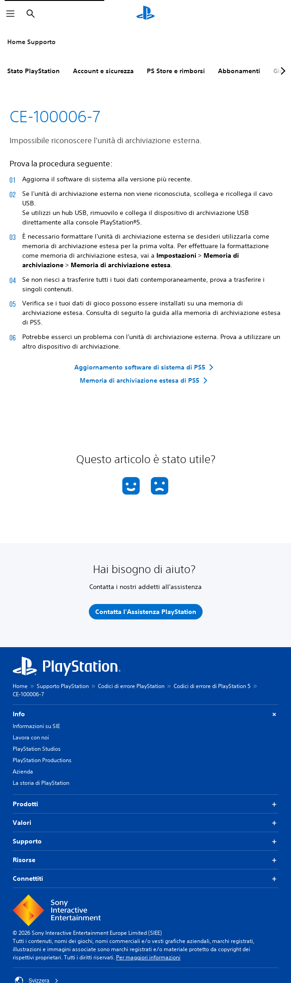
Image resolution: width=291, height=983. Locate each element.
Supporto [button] (145, 841)
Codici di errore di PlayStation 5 (212, 686)
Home (20, 686)
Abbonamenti (239, 71)
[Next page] (281, 70)
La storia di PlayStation (41, 783)
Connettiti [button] (145, 878)
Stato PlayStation (33, 71)
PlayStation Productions (42, 760)
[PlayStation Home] (145, 13)
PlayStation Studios (37, 749)
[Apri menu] (10, 13)
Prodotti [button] (145, 804)
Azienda (23, 771)
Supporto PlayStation (63, 686)
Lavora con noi (31, 737)
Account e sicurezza (103, 71)
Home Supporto (31, 42)
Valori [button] (145, 822)
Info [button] (145, 714)
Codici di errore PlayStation (131, 686)
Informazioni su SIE (36, 726)
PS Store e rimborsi (176, 71)
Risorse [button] (145, 860)
